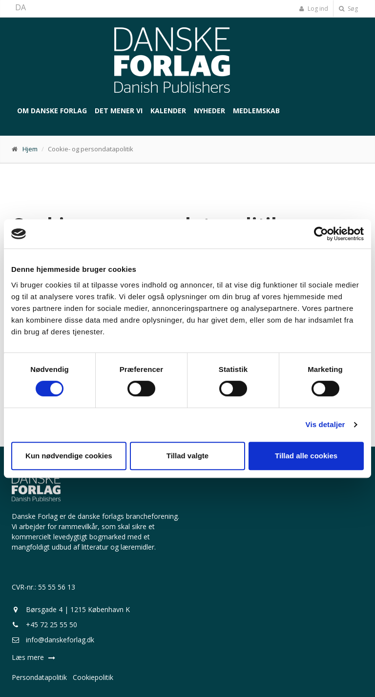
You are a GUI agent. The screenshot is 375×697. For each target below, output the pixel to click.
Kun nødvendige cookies (68, 455)
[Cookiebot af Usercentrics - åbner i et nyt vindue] (321, 233)
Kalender (168, 110)
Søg (348, 8)
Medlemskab (256, 110)
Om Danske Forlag (52, 110)
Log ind (313, 8)
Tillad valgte (187, 455)
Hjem (30, 148)
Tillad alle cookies (306, 455)
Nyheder (209, 110)
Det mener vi (119, 110)
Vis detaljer (325, 424)
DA (20, 7)
